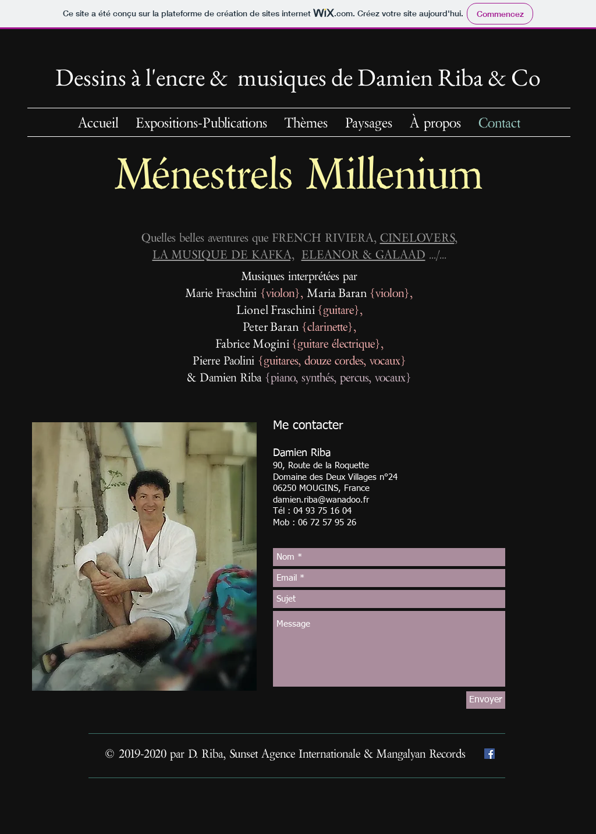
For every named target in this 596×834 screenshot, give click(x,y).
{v (265, 293)
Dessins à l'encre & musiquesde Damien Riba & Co (298, 77)
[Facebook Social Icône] (489, 753)
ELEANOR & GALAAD (363, 254)
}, (301, 293)
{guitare (335, 309)
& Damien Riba (226, 377)
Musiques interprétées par (299, 276)
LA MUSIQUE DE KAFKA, (223, 254)
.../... (435, 254)
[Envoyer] (485, 700)
